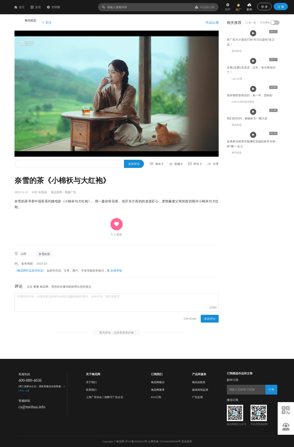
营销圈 (77, 7)
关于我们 (91, 382)
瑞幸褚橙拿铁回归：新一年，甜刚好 (250, 195)
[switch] (275, 22)
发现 (60, 7)
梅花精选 (30, 20)
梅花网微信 (157, 382)
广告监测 (197, 397)
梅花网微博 (157, 389)
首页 (44, 7)
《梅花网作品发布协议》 (30, 270)
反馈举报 (116, 270)
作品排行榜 (204, 7)
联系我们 (91, 389)
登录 (36, 286)
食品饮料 (56, 192)
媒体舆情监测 (200, 389)
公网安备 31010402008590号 (164, 441)
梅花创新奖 (198, 382)
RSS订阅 (156, 397)
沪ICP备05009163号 (136, 441)
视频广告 (70, 192)
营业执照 (186, 441)
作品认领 (212, 22)
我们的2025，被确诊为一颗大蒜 (247, 251)
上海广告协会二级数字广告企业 (104, 397)
